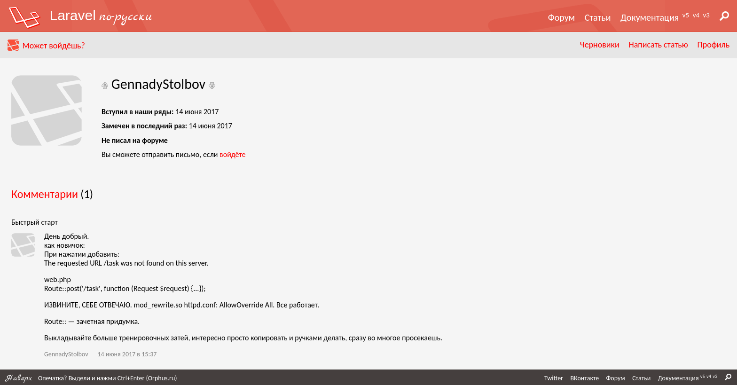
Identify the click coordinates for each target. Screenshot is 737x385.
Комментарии (44, 194)
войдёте (232, 154)
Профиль (714, 44)
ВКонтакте (584, 378)
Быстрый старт (34, 222)
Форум (561, 17)
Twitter (553, 378)
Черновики (599, 44)
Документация (649, 17)
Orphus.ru (161, 378)
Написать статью (658, 44)
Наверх (19, 378)
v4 (696, 15)
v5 (685, 15)
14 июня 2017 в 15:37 (127, 354)
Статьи (598, 17)
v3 (706, 15)
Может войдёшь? (53, 45)
